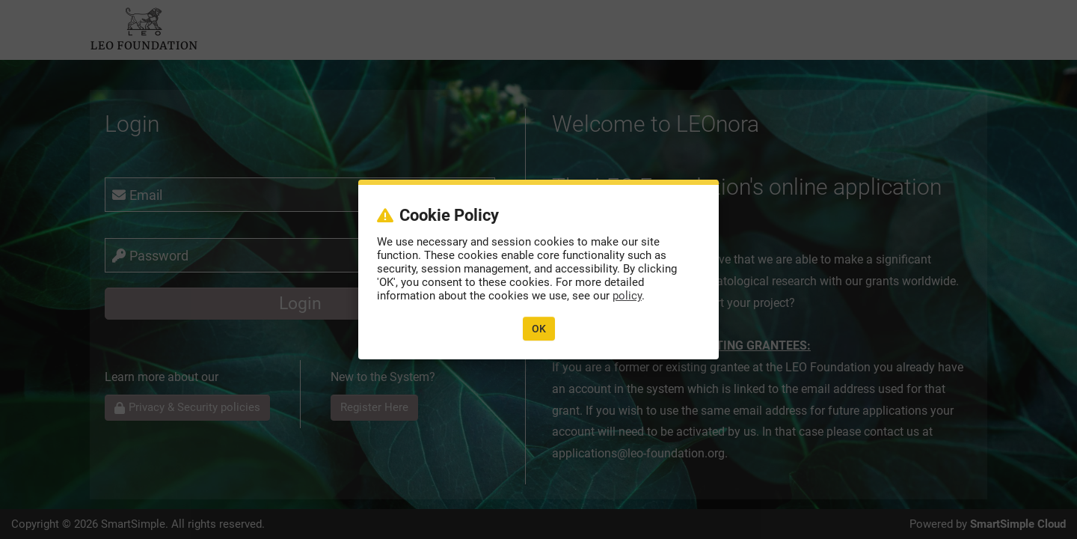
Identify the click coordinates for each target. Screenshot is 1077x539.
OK (539, 329)
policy (627, 295)
